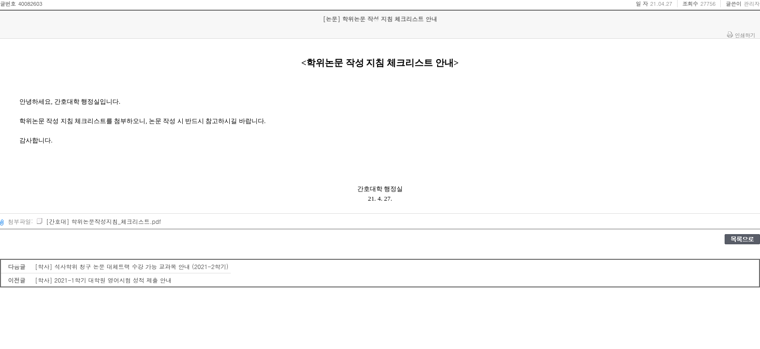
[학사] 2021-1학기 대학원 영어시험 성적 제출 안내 (103, 280)
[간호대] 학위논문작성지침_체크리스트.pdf (98, 221)
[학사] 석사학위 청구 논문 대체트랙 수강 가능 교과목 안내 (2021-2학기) (131, 266)
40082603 (30, 3)
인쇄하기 (745, 35)
